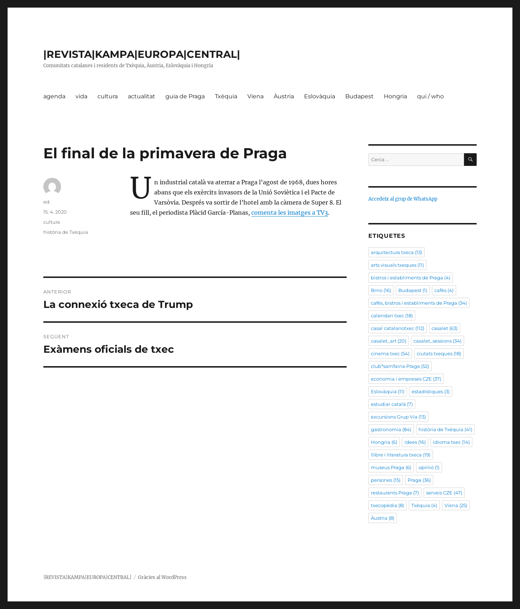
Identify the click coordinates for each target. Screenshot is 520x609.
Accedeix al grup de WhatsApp (402, 199)
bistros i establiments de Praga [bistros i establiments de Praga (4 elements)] (410, 277)
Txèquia (226, 96)
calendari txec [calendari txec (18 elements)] (392, 315)
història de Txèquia (65, 232)
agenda (54, 96)
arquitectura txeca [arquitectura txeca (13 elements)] (396, 252)
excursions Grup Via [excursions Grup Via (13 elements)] (398, 417)
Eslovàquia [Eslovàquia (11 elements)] (387, 391)
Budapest (359, 96)
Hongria (395, 96)
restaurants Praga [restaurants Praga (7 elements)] (395, 493)
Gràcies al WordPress (162, 577)
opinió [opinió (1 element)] (429, 467)
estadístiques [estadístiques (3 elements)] (431, 391)
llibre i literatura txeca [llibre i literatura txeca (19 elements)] (400, 455)
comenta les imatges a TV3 (289, 212)
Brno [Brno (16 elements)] (381, 290)
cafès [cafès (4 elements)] (444, 290)
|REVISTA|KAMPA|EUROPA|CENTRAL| (141, 54)
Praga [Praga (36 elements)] (419, 480)
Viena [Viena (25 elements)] (456, 505)
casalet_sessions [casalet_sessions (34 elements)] (437, 341)
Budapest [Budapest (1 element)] (412, 290)
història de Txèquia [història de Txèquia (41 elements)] (445, 429)
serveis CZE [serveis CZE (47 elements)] (444, 493)
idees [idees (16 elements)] (415, 442)
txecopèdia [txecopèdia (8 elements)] (387, 505)
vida (81, 96)
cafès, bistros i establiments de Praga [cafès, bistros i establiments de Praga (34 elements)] (419, 303)
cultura (108, 96)
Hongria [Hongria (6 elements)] (384, 442)
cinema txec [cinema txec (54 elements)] (390, 353)
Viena (255, 96)
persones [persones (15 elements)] (385, 480)
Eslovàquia (319, 96)
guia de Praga (185, 96)
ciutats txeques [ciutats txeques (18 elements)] (439, 353)
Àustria (284, 96)
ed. (47, 202)
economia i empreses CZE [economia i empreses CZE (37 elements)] (406, 379)
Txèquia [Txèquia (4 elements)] (424, 505)
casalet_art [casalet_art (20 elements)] (388, 341)
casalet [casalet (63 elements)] (445, 328)
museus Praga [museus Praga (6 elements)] (391, 467)
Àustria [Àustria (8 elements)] (382, 518)
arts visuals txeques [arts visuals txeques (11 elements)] (397, 265)
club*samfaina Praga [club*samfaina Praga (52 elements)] (400, 366)
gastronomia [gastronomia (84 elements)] (391, 429)
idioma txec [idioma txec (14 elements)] (451, 442)
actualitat (141, 96)
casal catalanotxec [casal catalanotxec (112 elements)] (397, 328)
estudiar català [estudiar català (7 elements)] (392, 404)
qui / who (430, 96)
